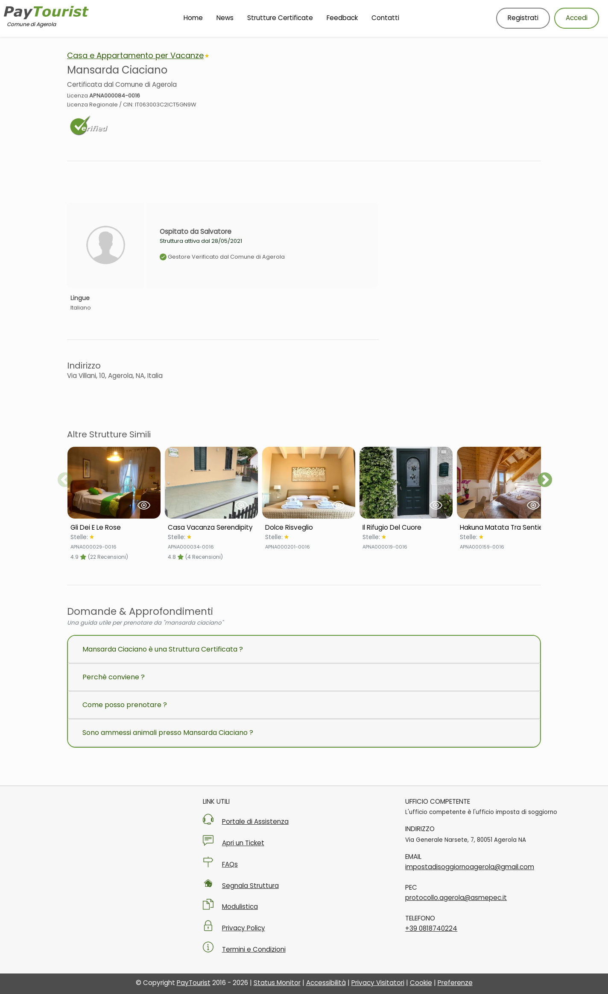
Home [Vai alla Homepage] (193, 17)
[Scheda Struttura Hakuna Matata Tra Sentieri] (503, 527)
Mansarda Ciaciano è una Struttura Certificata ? (162, 649)
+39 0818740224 (431, 928)
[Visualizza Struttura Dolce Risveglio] (309, 482)
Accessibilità (326, 982)
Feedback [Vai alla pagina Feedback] (342, 17)
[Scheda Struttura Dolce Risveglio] (308, 527)
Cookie (421, 982)
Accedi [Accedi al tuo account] (577, 17)
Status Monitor (277, 982)
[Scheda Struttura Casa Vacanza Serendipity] (211, 527)
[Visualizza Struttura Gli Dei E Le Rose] (114, 482)
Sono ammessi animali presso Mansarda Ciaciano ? (167, 732)
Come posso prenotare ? (124, 705)
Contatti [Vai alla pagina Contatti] (385, 17)
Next (544, 480)
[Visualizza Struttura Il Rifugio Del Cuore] (406, 482)
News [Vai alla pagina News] (225, 17)
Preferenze (455, 982)
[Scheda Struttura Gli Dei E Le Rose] (114, 527)
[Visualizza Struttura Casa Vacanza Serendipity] (211, 482)
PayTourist (193, 982)
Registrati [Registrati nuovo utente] (523, 17)
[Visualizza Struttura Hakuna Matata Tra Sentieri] (503, 482)
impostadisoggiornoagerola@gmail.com (469, 866)
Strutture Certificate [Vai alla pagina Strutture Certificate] (280, 17)
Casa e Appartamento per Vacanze (135, 55)
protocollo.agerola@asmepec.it (456, 897)
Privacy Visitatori (377, 982)
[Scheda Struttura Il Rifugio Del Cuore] (406, 527)
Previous (64, 480)
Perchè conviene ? (113, 677)
